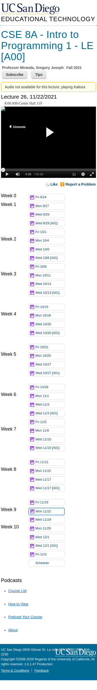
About (13, 630)
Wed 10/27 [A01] (49, 374)
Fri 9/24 (49, 197)
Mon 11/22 (50, 511)
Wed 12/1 (49, 537)
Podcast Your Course (25, 617)
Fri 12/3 (49, 554)
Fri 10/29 (49, 387)
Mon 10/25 (49, 356)
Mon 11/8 (49, 430)
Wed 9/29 (49, 214)
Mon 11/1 (49, 396)
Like (54, 184)
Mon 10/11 (49, 275)
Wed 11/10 (49, 439)
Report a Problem (80, 184)
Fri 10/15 (49, 307)
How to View (18, 604)
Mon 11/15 (49, 471)
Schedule (42, 563)
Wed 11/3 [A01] (49, 413)
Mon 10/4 (49, 240)
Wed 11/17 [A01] (49, 489)
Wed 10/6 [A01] (49, 258)
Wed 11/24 (49, 520)
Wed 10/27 (49, 364)
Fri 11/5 (49, 422)
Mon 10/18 (49, 315)
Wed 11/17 (49, 480)
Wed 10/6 (49, 249)
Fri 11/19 (49, 502)
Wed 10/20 (49, 324)
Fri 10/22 (49, 347)
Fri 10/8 (49, 267)
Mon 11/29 (49, 528)
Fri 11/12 (49, 462)
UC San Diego (31, 9)
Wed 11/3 (49, 404)
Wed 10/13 (49, 284)
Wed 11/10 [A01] (49, 448)
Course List (17, 591)
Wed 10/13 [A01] (49, 293)
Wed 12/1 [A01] (49, 546)
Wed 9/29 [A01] (49, 223)
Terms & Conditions (15, 670)
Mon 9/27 (49, 206)
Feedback (41, 670)
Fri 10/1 (49, 232)
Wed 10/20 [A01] (49, 334)
